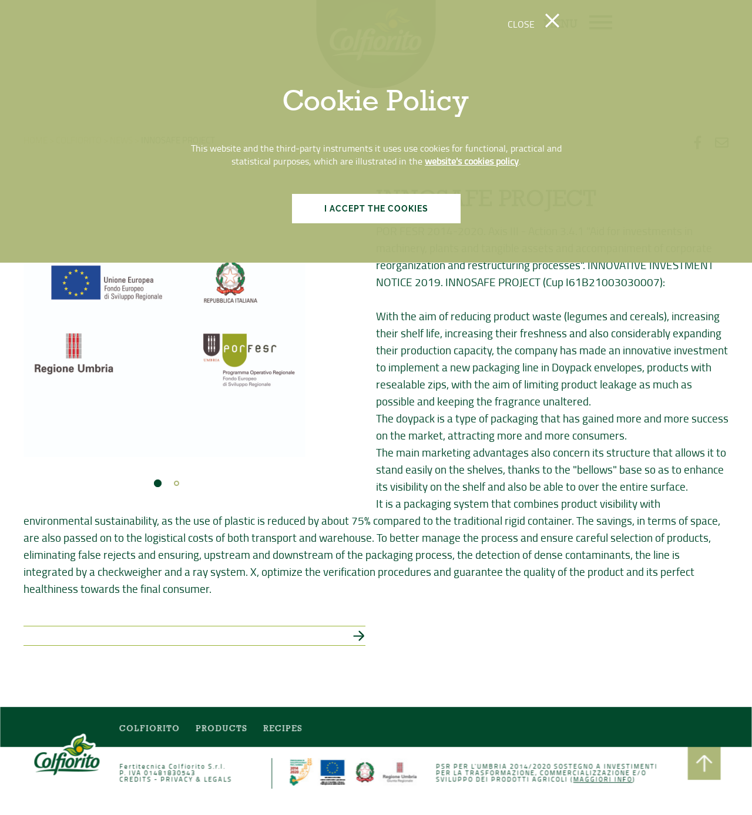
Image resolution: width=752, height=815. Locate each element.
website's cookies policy (472, 161)
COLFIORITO (151, 729)
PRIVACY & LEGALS (197, 779)
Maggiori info (601, 779)
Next (290, 317)
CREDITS (136, 779)
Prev (38, 317)
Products (223, 729)
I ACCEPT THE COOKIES (376, 208)
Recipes (283, 729)
